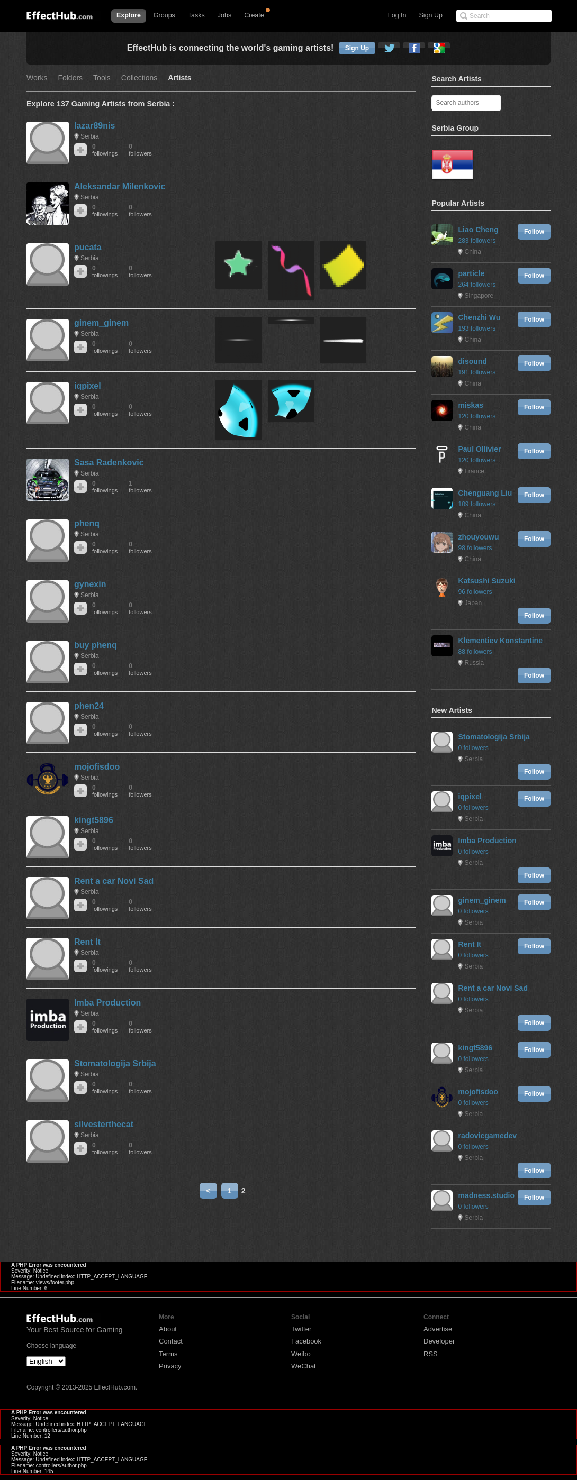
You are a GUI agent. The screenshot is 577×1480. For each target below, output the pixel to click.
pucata (88, 247)
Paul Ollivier (479, 449)
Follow (534, 231)
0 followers (473, 748)
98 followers (475, 548)
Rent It (87, 941)
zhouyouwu (478, 537)
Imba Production (107, 1002)
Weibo (301, 1354)
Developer (439, 1341)
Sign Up (431, 15)
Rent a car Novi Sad (114, 880)
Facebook (306, 1341)
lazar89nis (94, 125)
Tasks (196, 15)
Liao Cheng (478, 229)
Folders (70, 78)
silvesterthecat (103, 1124)
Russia (474, 662)
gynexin (90, 584)
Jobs (224, 15)
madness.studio (486, 1195)
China (472, 251)
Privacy (170, 1366)
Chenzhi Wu (479, 317)
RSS (430, 1354)
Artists (179, 78)
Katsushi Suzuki (486, 581)
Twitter (301, 1329)
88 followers (475, 651)
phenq (87, 523)
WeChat (303, 1366)
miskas (470, 405)
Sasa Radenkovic (109, 462)
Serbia (89, 136)
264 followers (476, 284)
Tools (102, 78)
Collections (139, 78)
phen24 (89, 705)
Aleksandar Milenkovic (120, 186)
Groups (164, 15)
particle (471, 273)
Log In (397, 15)
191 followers (476, 372)
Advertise (437, 1329)
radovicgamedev (487, 1135)
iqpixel (87, 385)
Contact (171, 1341)
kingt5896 (93, 820)
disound (472, 361)
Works (36, 78)
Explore (128, 15)
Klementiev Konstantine (500, 640)
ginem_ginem (101, 322)
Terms (168, 1354)
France (474, 471)
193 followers (476, 328)
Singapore (478, 295)
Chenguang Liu (485, 493)
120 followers (476, 416)
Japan (473, 603)
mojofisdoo (97, 766)
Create (254, 15)
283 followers (476, 240)
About (168, 1329)
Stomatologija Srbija (115, 1063)
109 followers (476, 504)
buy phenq (95, 645)
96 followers (475, 592)
